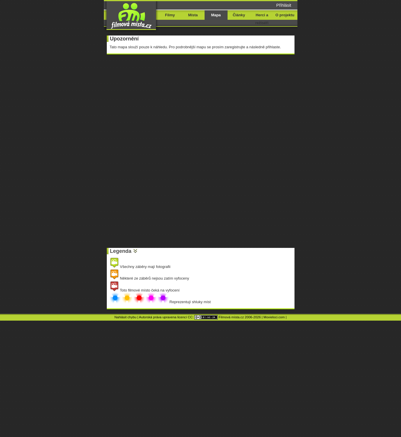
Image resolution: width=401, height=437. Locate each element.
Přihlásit (283, 5)
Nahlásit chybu (125, 317)
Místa (193, 15)
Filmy (170, 15)
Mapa (216, 15)
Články (239, 15)
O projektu (285, 15)
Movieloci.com (274, 317)
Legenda (121, 251)
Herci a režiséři (261, 19)
